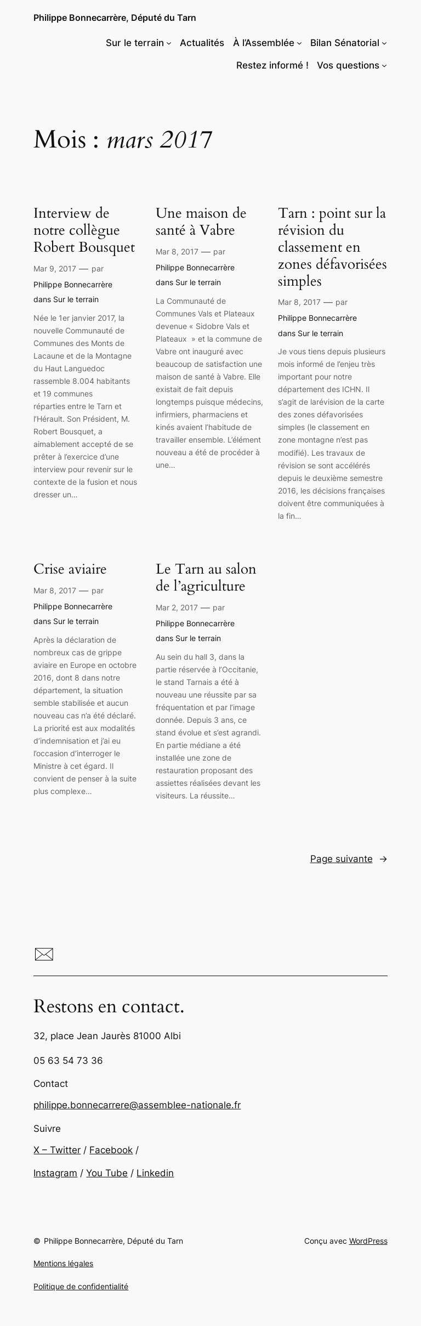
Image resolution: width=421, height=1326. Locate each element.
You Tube (107, 1173)
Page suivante (349, 859)
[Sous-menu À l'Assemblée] (299, 43)
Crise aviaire (70, 569)
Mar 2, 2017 (177, 607)
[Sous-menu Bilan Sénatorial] (384, 43)
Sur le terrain (76, 299)
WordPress (368, 1240)
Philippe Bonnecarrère (72, 284)
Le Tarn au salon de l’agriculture (206, 578)
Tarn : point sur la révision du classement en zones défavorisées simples (332, 247)
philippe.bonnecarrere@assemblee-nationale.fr (137, 1105)
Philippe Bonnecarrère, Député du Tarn (114, 17)
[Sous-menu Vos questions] (384, 65)
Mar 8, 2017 (177, 251)
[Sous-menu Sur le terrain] (169, 43)
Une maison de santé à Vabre (201, 222)
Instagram (55, 1173)
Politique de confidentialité (80, 1286)
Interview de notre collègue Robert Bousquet (84, 230)
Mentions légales (63, 1263)
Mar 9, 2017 (54, 268)
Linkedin (155, 1173)
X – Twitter (57, 1149)
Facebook (111, 1149)
